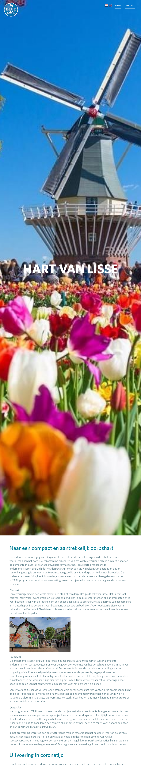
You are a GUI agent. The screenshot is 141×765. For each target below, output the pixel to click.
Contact (130, 5)
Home (118, 5)
